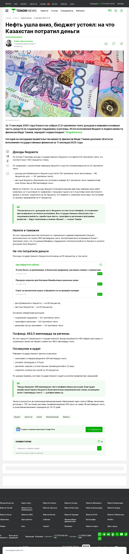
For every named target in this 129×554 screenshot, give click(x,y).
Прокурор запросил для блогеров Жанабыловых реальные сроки (47, 280)
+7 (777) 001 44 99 (61, 536)
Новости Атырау (114, 508)
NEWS (8, 4)
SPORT (24, 4)
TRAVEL (63, 4)
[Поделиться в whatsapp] (7, 151)
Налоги (39, 417)
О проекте (4, 536)
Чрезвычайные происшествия (70, 520)
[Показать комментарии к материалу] (7, 174)
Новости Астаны (71, 503)
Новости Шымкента (94, 503)
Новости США (27, 515)
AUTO (54, 4)
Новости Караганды (115, 503)
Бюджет (17, 417)
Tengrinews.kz (73, 132)
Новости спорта (92, 526)
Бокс (23, 526)
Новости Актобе (6, 508)
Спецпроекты (67, 11)
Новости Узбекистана (116, 515)
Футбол (110, 519)
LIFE (16, 4)
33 (100, 284)
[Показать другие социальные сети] (7, 166)
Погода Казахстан (7, 503)
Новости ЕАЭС (92, 515)
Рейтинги (80, 11)
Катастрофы (91, 519)
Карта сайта (26, 503)
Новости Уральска (50, 508)
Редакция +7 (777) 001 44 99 (102, 4)
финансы (66, 417)
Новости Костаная (72, 508)
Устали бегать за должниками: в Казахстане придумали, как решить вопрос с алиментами (58, 270)
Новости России (49, 515)
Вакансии (30, 536)
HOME (43, 4)
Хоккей (46, 526)
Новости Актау (6, 515)
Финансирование (52, 417)
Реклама (120, 4)
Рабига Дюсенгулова (23, 41)
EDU (72, 4)
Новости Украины (72, 515)
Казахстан (28, 417)
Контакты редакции (13, 536)
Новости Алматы (49, 503)
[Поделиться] (121, 43)
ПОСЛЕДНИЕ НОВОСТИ (14, 550)
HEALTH (33, 4)
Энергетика (4, 519)
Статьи (54, 11)
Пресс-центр (112, 526)
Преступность (27, 519)
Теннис (2, 526)
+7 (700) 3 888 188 (84, 536)
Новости (44, 11)
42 (100, 274)
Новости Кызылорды (94, 508)
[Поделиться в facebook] (7, 161)
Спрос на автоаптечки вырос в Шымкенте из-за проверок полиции (47, 291)
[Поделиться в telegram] (7, 156)
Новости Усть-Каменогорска (27, 509)
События (46, 519)
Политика (68, 526)
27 (100, 294)
